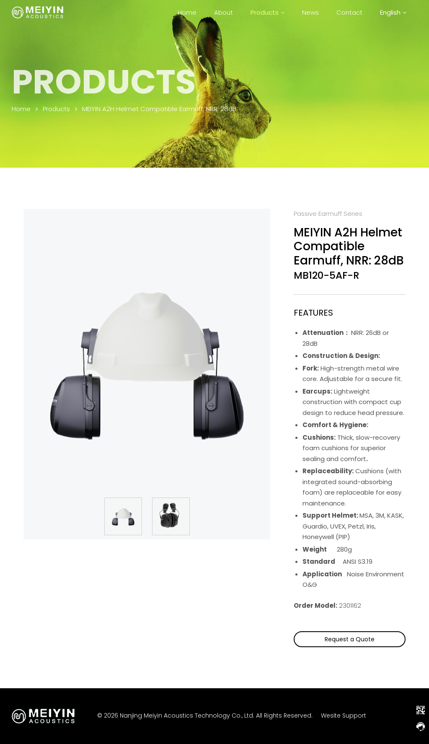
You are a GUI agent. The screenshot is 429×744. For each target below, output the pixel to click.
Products (265, 12)
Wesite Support (343, 716)
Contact (349, 12)
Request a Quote (350, 639)
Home (187, 12)
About (223, 12)
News (310, 12)
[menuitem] (393, 12)
